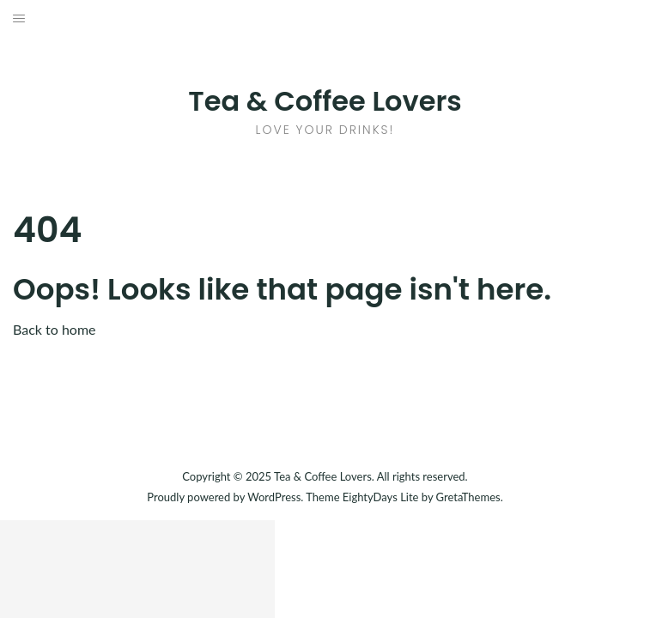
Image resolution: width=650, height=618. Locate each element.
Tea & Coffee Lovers (325, 101)
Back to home (54, 329)
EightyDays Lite (381, 497)
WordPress (274, 497)
